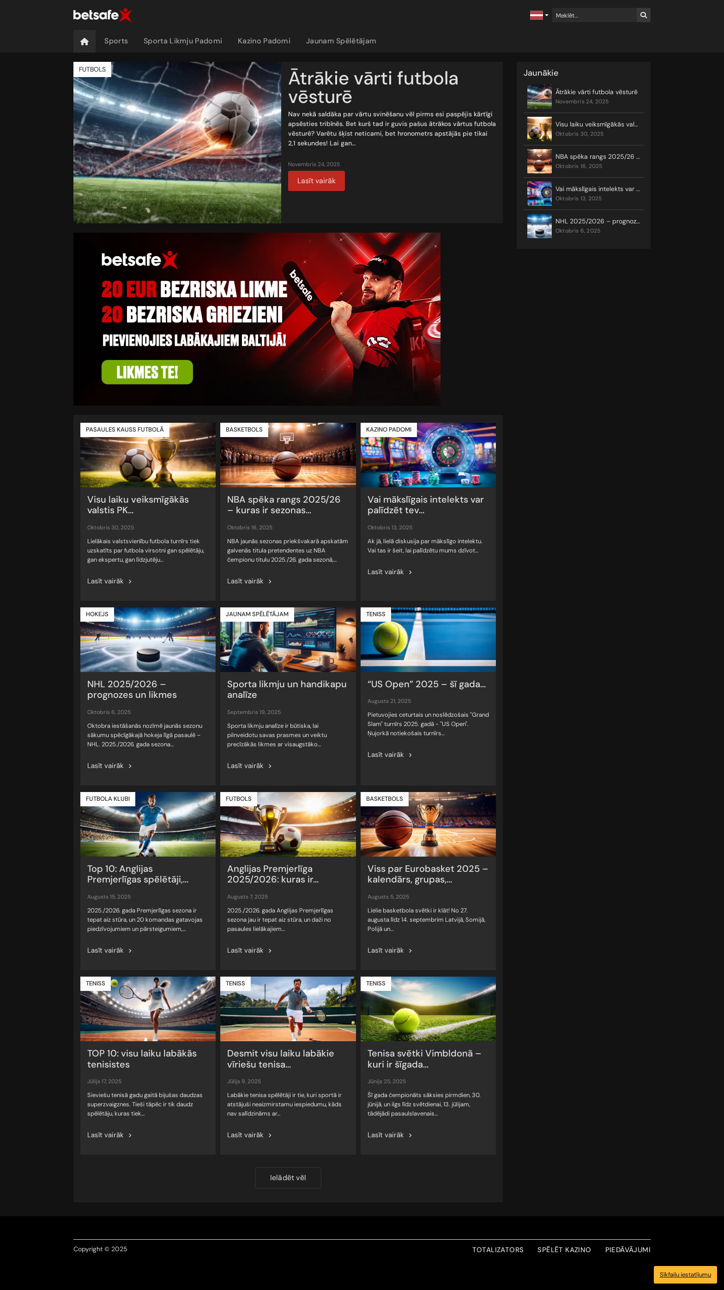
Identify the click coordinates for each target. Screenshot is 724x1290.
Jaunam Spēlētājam (341, 41)
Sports (116, 41)
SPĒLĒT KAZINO (564, 1249)
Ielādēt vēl (288, 1177)
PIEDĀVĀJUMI (628, 1249)
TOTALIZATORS (498, 1249)
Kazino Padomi (264, 41)
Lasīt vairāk (316, 181)
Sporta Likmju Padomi (183, 41)
